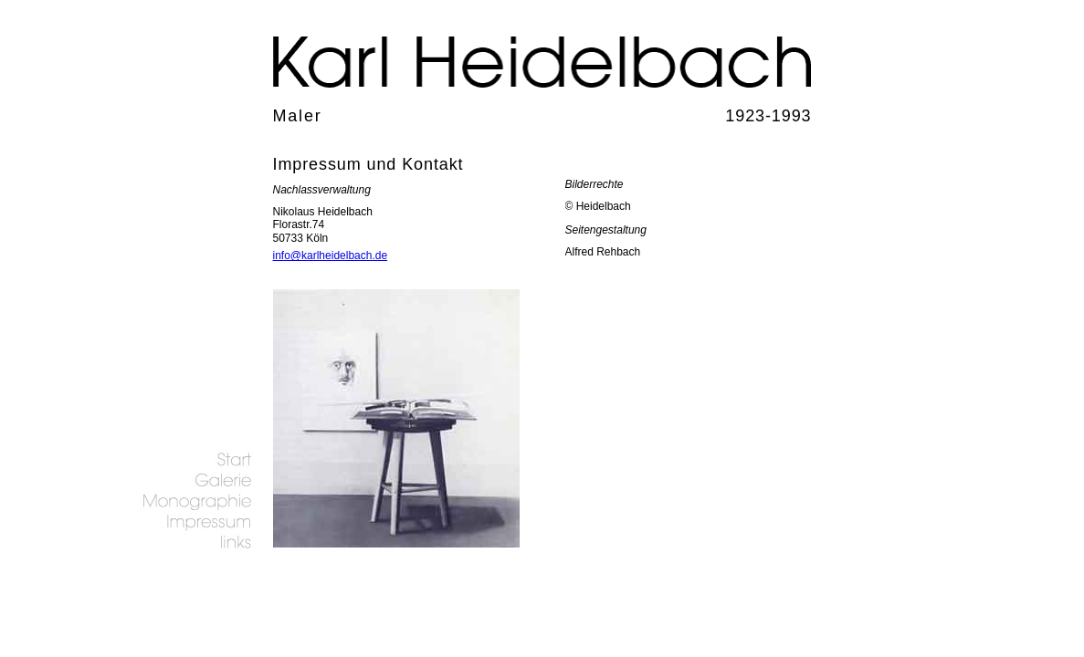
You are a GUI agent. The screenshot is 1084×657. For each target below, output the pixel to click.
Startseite (196, 458)
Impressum (196, 521)
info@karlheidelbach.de (330, 255)
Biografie (196, 500)
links (196, 542)
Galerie (196, 479)
